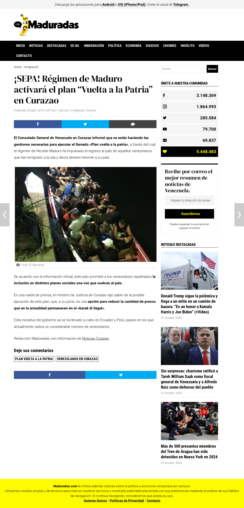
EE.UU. (75, 46)
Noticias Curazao (95, 338)
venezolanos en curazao (77, 359)
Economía (133, 46)
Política (115, 46)
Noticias (36, 46)
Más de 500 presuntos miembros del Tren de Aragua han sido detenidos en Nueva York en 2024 (189, 451)
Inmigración (94, 46)
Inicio (20, 46)
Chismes (169, 46)
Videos (204, 46)
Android (108, 4)
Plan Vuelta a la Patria (34, 359)
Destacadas (56, 46)
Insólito (187, 46)
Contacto (24, 56)
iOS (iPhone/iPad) (131, 4)
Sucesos (152, 46)
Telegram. (181, 4)
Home (18, 67)
